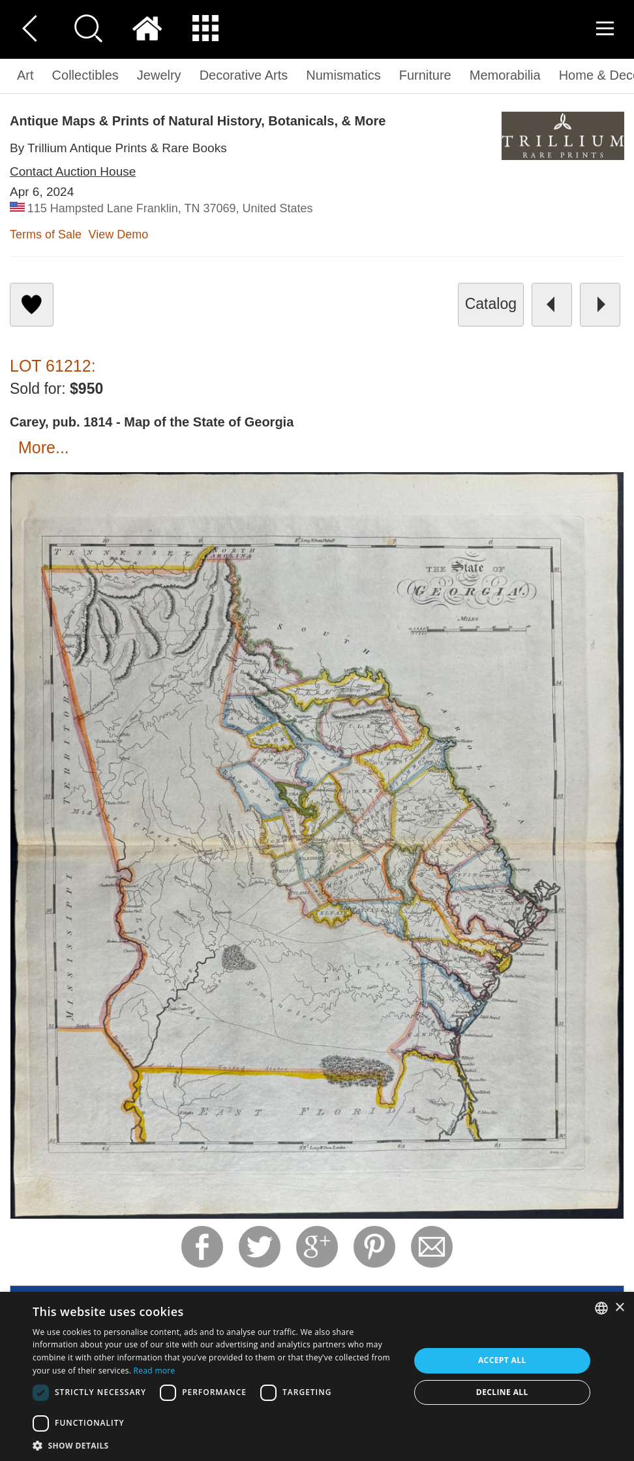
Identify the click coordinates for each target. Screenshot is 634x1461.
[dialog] (317, 1376)
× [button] (619, 1308)
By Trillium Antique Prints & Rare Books (118, 148)
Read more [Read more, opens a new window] (154, 1370)
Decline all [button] (502, 1392)
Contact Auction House (73, 171)
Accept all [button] (502, 1360)
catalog (491, 303)
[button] (215, 1445)
